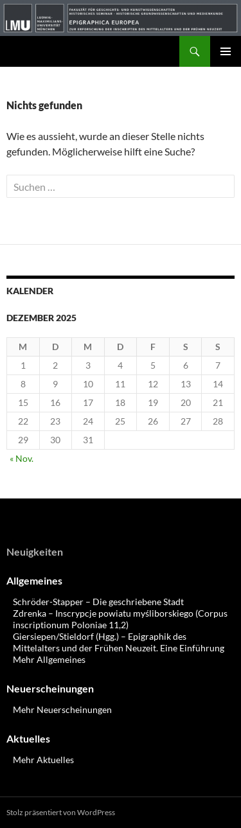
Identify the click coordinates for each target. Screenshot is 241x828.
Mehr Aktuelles (43, 759)
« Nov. (21, 458)
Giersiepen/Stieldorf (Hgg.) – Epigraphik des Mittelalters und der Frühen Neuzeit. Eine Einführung (118, 642)
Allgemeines (34, 580)
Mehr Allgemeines (49, 659)
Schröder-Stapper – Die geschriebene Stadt (98, 601)
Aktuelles (28, 738)
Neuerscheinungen (50, 688)
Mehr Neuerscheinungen (62, 709)
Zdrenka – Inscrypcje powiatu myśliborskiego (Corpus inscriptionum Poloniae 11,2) (120, 619)
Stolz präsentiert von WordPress (60, 812)
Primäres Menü (225, 51)
